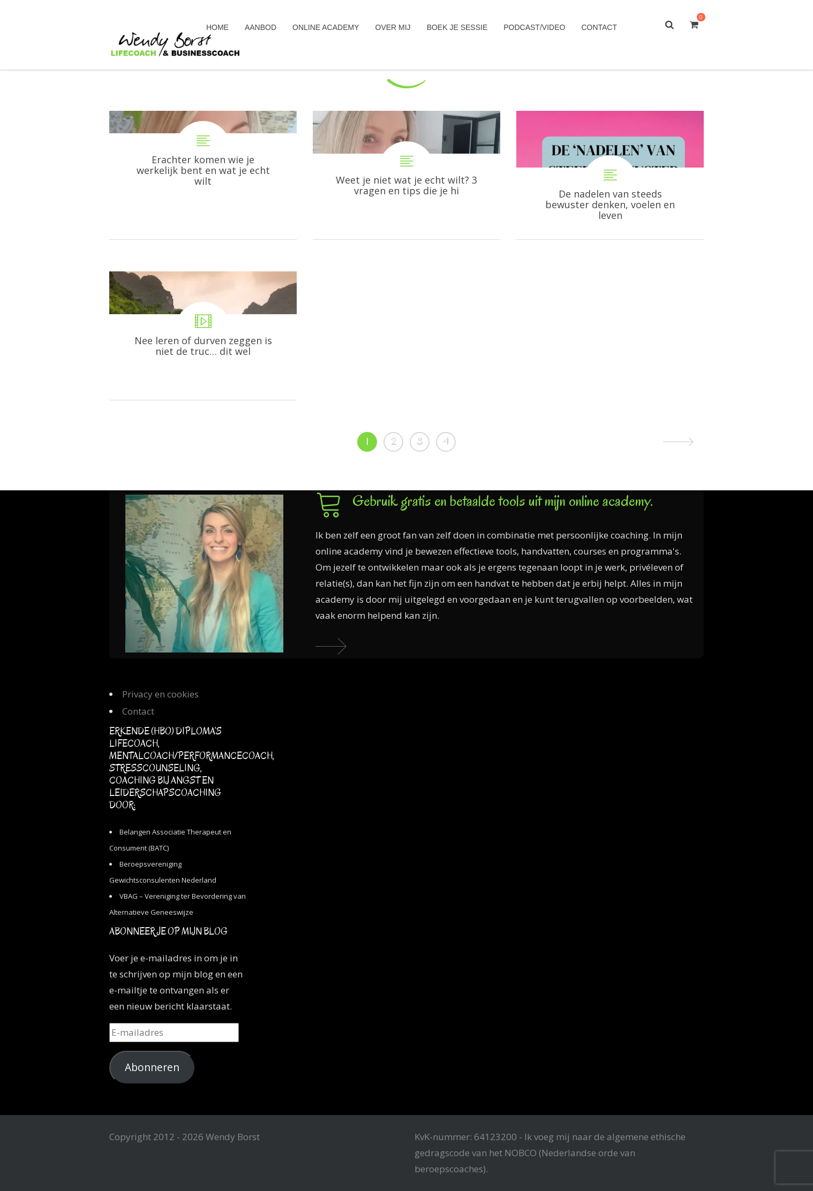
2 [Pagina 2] (393, 442)
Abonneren (152, 1067)
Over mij (393, 27)
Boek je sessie (457, 27)
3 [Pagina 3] (420, 442)
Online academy (325, 27)
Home (217, 27)
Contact (599, 27)
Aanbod (260, 27)
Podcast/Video (534, 27)
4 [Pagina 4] (446, 442)
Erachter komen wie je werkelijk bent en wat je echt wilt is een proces (203, 175)
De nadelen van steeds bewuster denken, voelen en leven (610, 175)
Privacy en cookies (160, 694)
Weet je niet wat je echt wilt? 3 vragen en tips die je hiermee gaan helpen (406, 175)
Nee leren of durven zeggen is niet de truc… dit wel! (203, 335)
